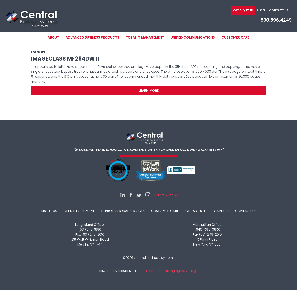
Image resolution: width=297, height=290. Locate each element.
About (53, 37)
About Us (49, 210)
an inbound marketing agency (164, 271)
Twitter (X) (138, 194)
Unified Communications (193, 37)
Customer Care (235, 37)
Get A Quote (196, 210)
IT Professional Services (123, 210)
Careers (221, 210)
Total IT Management (145, 37)
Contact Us (279, 10)
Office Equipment (79, 210)
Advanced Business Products (92, 37)
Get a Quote (243, 10)
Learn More (149, 90)
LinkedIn (122, 194)
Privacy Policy (166, 194)
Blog (261, 10)
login (194, 271)
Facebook (130, 194)
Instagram (147, 194)
